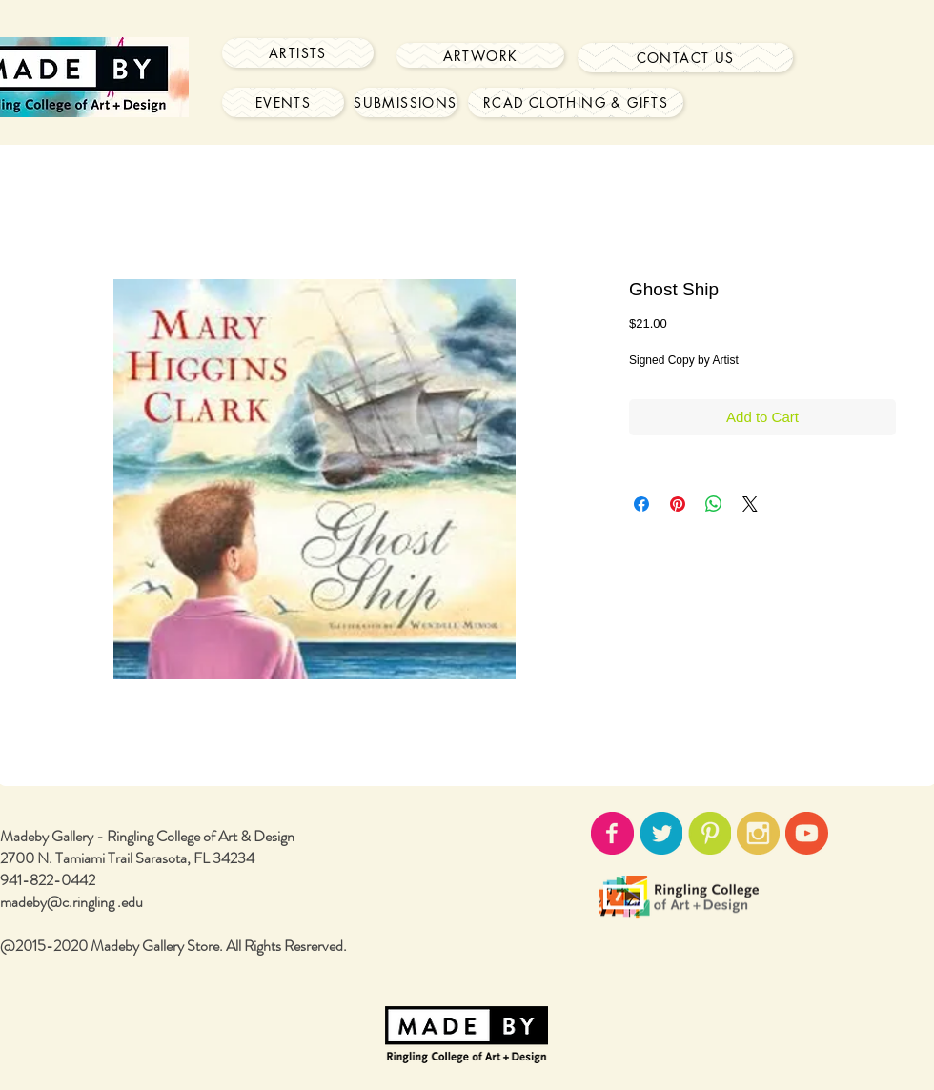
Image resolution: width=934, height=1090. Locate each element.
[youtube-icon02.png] (806, 833)
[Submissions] (405, 102)
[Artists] (298, 53)
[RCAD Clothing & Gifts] (575, 102)
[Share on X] (750, 504)
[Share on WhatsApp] (713, 504)
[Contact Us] (685, 57)
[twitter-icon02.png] (661, 833)
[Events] (283, 102)
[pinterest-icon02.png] (709, 833)
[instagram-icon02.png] (758, 833)
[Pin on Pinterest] (677, 504)
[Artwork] (480, 55)
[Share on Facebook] (641, 504)
